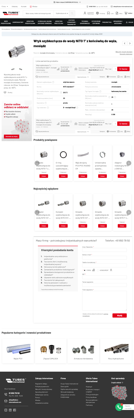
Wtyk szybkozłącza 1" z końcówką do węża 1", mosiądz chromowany (46, 67)
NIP (83, 274)
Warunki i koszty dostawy (124, 52)
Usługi (129, 22)
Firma (4, 6)
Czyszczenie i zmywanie (96, 22)
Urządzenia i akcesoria (117, 22)
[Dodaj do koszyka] (123, 69)
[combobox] (61, 13)
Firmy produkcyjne (92, 394)
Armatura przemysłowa (30, 22)
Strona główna (6, 29)
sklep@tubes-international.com (122, 6)
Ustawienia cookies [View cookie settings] (41, 403)
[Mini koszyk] (128, 13)
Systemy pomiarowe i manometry (71, 22)
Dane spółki (65, 386)
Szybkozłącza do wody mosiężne (81, 29)
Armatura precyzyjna (58, 22)
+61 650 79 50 (122, 240)
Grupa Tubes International (69, 384)
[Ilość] (115, 69)
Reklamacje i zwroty (41, 395)
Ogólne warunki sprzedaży (69, 389)
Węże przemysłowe (6, 22)
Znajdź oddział (117, 383)
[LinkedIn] (10, 410)
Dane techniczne (83, 77)
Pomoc (37, 397)
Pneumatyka (106, 22)
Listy (120, 77)
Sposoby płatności (126, 54)
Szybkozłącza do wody (63, 29)
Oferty (127, 77)
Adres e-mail (86, 255)
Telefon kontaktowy (88, 262)
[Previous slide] (37, 163)
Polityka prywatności (42, 386)
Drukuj (8, 92)
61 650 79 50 (92, 6)
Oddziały (15, 6)
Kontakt (23, 6)
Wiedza (33, 6)
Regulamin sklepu (41, 384)
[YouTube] (6, 410)
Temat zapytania (87, 282)
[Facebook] (14, 410)
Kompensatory (18, 22)
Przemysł (89, 387)
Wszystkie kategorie (16, 29)
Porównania (111, 77)
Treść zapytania (87, 290)
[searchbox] (38, 13)
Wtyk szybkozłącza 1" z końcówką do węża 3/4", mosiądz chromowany (44, 122)
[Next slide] (128, 163)
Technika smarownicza (85, 22)
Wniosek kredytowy (67, 392)
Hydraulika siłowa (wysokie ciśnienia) (45, 22)
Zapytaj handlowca (42, 77)
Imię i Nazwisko (87, 247)
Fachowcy (89, 405)
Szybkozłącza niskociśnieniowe (47, 29)
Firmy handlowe (91, 397)
